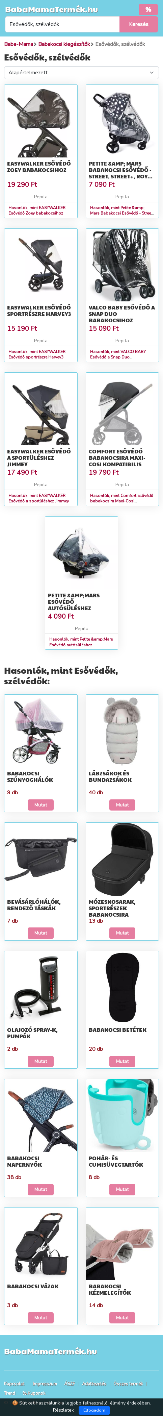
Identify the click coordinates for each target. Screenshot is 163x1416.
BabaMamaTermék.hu (51, 9)
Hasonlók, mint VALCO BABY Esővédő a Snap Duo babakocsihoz (118, 357)
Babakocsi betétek (117, 1030)
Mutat (40, 805)
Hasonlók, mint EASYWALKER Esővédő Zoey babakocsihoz (36, 210)
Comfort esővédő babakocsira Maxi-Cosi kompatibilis (117, 457)
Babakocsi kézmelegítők (110, 1289)
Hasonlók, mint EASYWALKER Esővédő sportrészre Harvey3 (36, 354)
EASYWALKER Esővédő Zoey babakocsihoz (39, 166)
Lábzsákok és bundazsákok (110, 776)
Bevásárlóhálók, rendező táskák (34, 905)
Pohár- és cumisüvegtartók (116, 1161)
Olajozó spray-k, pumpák (32, 1033)
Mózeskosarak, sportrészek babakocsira (112, 908)
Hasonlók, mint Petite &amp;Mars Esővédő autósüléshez (81, 642)
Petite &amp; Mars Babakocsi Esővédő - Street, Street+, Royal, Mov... (122, 173)
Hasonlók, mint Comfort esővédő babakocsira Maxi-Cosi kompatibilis (121, 501)
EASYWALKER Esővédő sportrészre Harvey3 (39, 310)
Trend (9, 1393)
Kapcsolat (14, 1384)
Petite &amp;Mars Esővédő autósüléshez (74, 601)
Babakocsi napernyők (24, 1161)
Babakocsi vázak (32, 1286)
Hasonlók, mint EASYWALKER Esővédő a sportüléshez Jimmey (38, 498)
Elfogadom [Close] (94, 1410)
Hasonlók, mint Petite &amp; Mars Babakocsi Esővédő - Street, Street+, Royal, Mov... (121, 213)
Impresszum (45, 1384)
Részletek (63, 1410)
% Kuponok (33, 1393)
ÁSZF (69, 1384)
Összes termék (128, 1384)
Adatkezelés (94, 1384)
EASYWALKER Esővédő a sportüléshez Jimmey (39, 457)
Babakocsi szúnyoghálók (30, 776)
